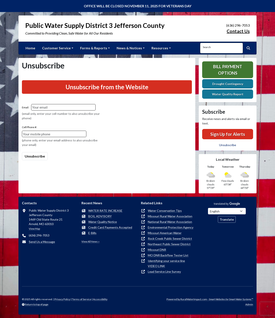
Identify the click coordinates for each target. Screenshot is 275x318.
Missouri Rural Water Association (170, 216)
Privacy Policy (62, 299)
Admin (249, 304)
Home (30, 48)
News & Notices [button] (129, 48)
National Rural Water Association (170, 222)
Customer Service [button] (56, 48)
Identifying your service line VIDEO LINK (166, 263)
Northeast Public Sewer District (169, 244)
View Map (34, 228)
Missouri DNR (157, 249)
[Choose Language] (227, 211)
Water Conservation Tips (165, 210)
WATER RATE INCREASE (105, 210)
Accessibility (100, 299)
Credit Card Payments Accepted (110, 227)
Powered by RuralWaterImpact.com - (210, 299)
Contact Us (238, 31)
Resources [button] (159, 48)
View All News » (90, 241)
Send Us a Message (42, 242)
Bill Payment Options (227, 70)
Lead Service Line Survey (164, 271)
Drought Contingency (227, 84)
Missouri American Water (165, 233)
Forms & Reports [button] (93, 48)
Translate (227, 219)
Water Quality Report (227, 94)
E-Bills (92, 233)
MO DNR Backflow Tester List (168, 255)
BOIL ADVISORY (100, 216)
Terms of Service (81, 299)
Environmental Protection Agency (170, 227)
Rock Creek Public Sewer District (170, 238)
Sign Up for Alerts (227, 134)
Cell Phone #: (29, 127)
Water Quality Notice (102, 222)
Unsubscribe (227, 145)
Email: (25, 107)
